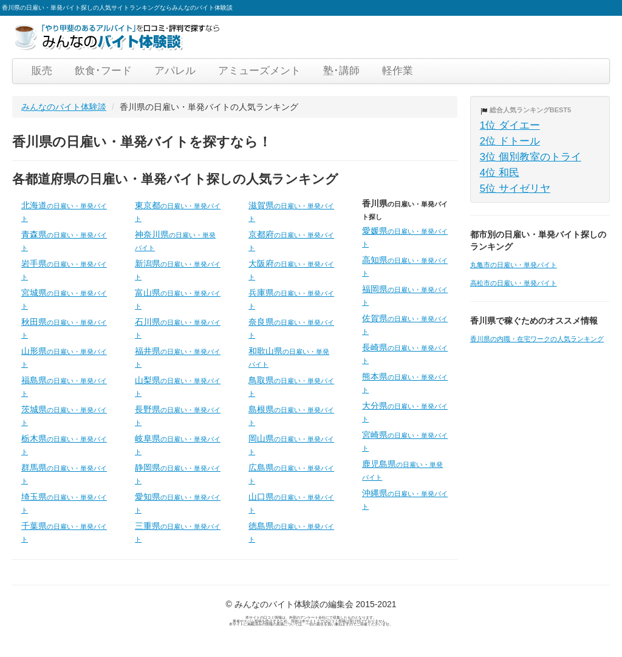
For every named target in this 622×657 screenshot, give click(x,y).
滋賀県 (291, 211)
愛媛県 (405, 237)
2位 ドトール (510, 141)
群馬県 (64, 474)
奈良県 (291, 328)
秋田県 (64, 328)
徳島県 (291, 532)
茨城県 (64, 415)
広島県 (291, 474)
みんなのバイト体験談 (63, 107)
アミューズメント (259, 71)
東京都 (177, 211)
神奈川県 (175, 240)
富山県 (177, 299)
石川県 (177, 328)
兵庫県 (291, 299)
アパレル (175, 71)
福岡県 (405, 295)
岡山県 (291, 444)
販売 (42, 71)
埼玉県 (64, 503)
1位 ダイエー (510, 125)
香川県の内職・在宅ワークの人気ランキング (537, 338)
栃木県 (64, 444)
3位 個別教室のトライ (530, 157)
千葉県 (64, 532)
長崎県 (405, 353)
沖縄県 (405, 499)
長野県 (177, 415)
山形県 (64, 357)
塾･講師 (341, 71)
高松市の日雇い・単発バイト (513, 283)
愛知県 (177, 503)
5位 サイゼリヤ (515, 188)
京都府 (291, 240)
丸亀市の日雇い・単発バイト (513, 264)
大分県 (405, 412)
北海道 (64, 211)
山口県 (291, 503)
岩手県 (64, 270)
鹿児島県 (402, 470)
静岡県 (177, 474)
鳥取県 (291, 386)
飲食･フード (103, 71)
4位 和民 (499, 173)
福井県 (177, 357)
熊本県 (405, 382)
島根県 (291, 415)
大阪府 (291, 270)
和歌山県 (288, 357)
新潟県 (177, 270)
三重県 (177, 532)
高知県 (405, 266)
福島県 (64, 386)
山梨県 (177, 386)
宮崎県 (405, 441)
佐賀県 (405, 324)
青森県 (64, 240)
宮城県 (64, 299)
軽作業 (397, 71)
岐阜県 (177, 444)
